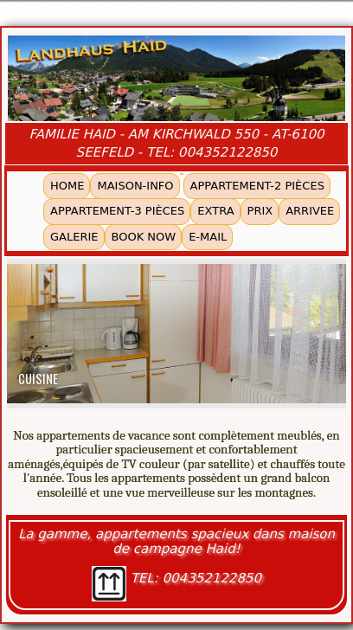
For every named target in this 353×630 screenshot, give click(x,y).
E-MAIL (208, 236)
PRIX (260, 210)
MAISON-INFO (135, 185)
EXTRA (215, 210)
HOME (67, 185)
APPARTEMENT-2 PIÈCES (257, 185)
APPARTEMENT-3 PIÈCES (117, 210)
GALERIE (74, 236)
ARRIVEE (310, 210)
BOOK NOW (144, 236)
